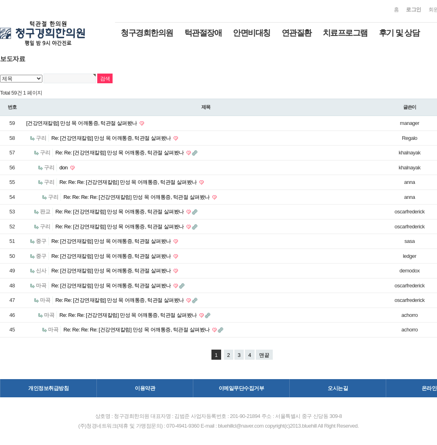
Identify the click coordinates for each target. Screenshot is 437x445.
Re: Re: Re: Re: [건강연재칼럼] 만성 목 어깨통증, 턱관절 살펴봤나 (137, 197)
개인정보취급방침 (48, 388)
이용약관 (145, 388)
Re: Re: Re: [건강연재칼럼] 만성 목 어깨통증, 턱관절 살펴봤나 (128, 182)
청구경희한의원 (147, 32)
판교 (45, 212)
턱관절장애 (203, 32)
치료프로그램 (345, 32)
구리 (41, 138)
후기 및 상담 (399, 32)
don (64, 168)
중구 (41, 241)
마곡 (41, 286)
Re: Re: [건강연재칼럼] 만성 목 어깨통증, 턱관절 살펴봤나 (120, 153)
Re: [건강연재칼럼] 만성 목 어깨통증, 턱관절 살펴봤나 (111, 138)
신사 (41, 271)
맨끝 (264, 355)
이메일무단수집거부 (241, 388)
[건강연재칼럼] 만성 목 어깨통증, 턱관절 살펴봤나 (82, 123)
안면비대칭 (251, 32)
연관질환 (297, 32)
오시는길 (338, 388)
